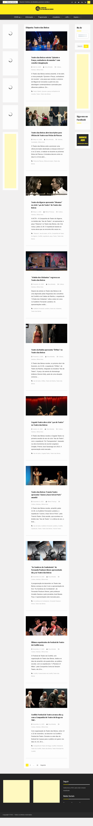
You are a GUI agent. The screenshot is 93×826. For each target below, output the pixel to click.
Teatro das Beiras (46, 102)
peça (51, 244)
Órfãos (43, 389)
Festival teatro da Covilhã (45, 682)
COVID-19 (17, 25)
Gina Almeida (48, 75)
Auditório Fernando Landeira (41, 317)
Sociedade (34, 150)
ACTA (49, 242)
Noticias (33, 78)
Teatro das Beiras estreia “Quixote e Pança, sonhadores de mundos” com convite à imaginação (45, 68)
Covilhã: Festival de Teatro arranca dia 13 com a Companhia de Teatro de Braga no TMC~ (47, 726)
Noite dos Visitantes (55, 317)
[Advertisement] (82, 90)
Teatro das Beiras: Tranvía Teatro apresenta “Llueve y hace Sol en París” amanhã (46, 503)
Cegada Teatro (46, 461)
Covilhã (40, 244)
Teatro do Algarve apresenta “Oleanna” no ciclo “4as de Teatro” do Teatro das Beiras (46, 213)
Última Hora (40, 78)
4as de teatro (43, 242)
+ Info (67, 25)
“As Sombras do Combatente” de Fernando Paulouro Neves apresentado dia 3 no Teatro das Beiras (46, 578)
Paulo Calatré (37, 99)
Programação (42, 25)
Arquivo (76, 25)
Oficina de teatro (48, 169)
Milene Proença (49, 220)
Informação (29, 25)
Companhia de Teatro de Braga (42, 754)
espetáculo (46, 244)
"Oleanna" (36, 242)
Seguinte (44, 773)
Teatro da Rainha (51, 389)
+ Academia (56, 25)
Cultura (59, 75)
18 (37, 773)
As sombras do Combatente (41, 609)
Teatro (38, 102)
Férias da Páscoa (38, 169)
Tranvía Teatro (57, 537)
